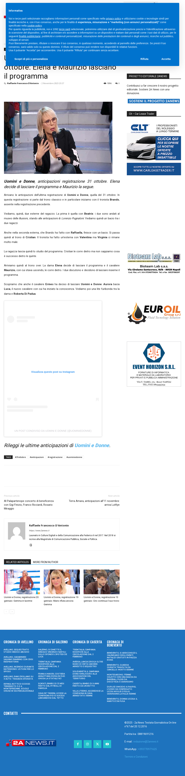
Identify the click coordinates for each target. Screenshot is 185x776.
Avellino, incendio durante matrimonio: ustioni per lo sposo (19, 669)
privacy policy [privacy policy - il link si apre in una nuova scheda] (113, 18)
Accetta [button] (166, 59)
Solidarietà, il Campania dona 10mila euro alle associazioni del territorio (86, 675)
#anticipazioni (37, 457)
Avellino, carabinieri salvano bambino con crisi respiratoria (18, 659)
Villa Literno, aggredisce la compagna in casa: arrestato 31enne (88, 693)
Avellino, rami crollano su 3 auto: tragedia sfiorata (18, 677)
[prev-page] (6, 611)
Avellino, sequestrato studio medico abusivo (16, 651)
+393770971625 (147, 749)
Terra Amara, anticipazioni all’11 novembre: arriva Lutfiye (94, 502)
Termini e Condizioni (136, 756)
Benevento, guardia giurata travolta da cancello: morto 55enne (120, 667)
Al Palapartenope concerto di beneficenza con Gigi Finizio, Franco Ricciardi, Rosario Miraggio (29, 504)
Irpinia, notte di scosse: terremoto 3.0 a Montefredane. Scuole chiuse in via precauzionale (19, 687)
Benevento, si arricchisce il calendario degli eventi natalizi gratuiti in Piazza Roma (122, 656)
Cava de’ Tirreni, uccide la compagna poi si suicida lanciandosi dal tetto (52, 695)
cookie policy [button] (34, 25)
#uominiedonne (74, 457)
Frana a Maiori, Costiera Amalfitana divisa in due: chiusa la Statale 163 (51, 676)
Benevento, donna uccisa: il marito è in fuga (122, 700)
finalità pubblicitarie (29, 36)
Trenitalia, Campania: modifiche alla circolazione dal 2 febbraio (49, 665)
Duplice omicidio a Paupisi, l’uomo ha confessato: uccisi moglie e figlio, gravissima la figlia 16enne (121, 690)
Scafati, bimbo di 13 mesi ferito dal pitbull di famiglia (51, 685)
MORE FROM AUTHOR (45, 562)
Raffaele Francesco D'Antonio (23, 83)
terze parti (64, 29)
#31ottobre (20, 457)
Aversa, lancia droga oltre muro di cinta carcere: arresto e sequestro (88, 664)
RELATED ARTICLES (17, 562)
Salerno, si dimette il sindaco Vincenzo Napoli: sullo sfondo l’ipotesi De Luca (52, 653)
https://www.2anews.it (39, 530)
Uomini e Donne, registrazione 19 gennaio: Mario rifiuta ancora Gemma (61, 601)
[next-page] (12, 611)
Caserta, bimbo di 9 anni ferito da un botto (86, 684)
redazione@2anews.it (145, 741)
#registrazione (55, 457)
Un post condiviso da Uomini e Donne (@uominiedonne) (53, 430)
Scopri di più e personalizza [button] (31, 59)
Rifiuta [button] (145, 59)
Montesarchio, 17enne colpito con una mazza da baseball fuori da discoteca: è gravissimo (122, 678)
